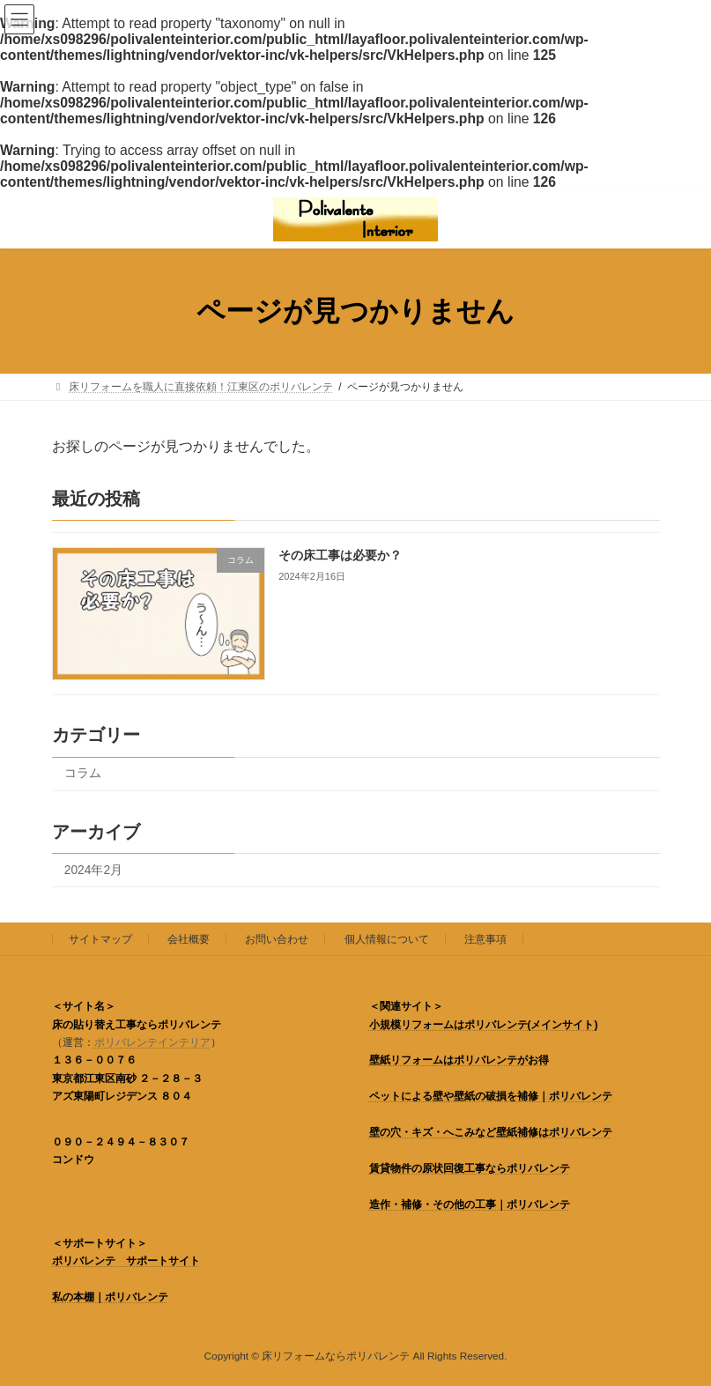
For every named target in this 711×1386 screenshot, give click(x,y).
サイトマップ (100, 939)
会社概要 (188, 939)
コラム (81, 774)
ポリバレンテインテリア (152, 1042)
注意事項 (485, 939)
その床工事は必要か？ (340, 555)
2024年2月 (92, 870)
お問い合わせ (276, 939)
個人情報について (386, 939)
